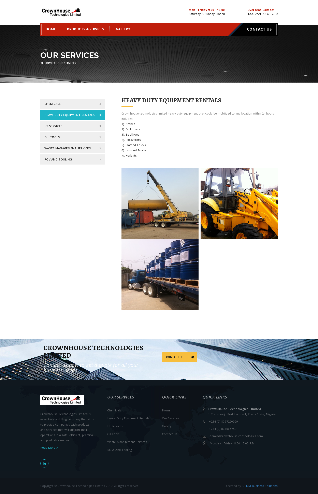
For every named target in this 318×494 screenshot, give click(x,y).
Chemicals (52, 104)
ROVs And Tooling (119, 450)
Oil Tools (52, 137)
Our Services (170, 418)
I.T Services (53, 126)
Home (51, 29)
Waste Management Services (67, 148)
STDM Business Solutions (260, 486)
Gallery (123, 29)
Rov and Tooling (58, 159)
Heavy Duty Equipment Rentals (69, 115)
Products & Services (85, 29)
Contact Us (259, 29)
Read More (49, 447)
